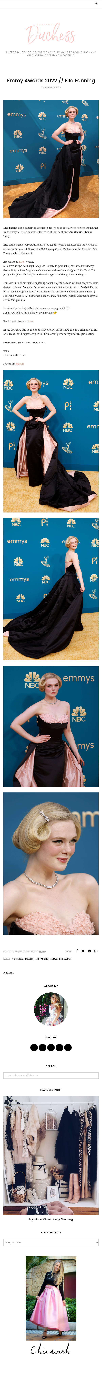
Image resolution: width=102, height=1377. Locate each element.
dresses (29, 958)
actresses (17, 958)
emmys (53, 958)
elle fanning (42, 958)
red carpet (65, 958)
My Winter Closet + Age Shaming (51, 1219)
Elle (21, 261)
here (31, 321)
